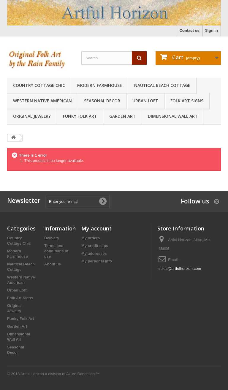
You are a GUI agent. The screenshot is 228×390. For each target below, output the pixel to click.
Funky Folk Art (80, 116)
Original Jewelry (32, 116)
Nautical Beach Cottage (162, 85)
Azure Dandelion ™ (83, 374)
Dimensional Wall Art (173, 116)
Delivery (51, 238)
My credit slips (94, 245)
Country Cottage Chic (39, 85)
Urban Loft (145, 101)
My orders (90, 238)
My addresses (94, 253)
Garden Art (122, 116)
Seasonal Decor (102, 101)
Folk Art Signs (186, 101)
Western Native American (42, 101)
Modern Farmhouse (99, 85)
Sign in (211, 30)
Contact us (189, 30)
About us (52, 264)
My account (96, 228)
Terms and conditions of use (56, 251)
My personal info (96, 261)
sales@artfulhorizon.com (180, 268)
